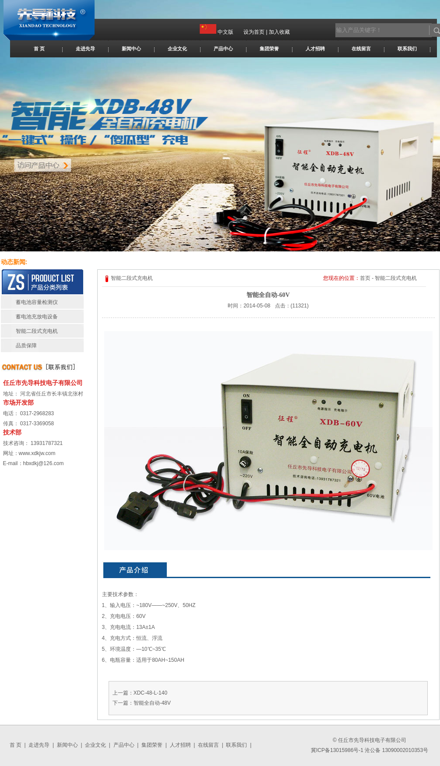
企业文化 (177, 48)
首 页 (39, 48)
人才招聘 (315, 48)
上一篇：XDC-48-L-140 (140, 693)
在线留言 (361, 48)
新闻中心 (131, 48)
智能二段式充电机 (37, 331)
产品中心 (223, 48)
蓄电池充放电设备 (37, 317)
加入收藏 (279, 32)
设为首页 (253, 32)
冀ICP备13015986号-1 (337, 750)
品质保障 (26, 345)
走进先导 (85, 48)
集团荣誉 (269, 48)
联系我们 (407, 48)
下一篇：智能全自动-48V (142, 703)
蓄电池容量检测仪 (37, 302)
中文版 (225, 32)
